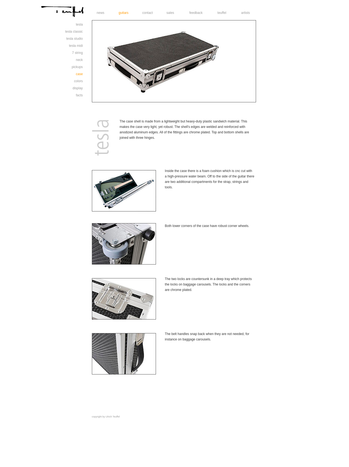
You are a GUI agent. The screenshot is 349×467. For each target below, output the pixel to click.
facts (79, 95)
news (100, 13)
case (79, 74)
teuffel (221, 13)
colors (78, 81)
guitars (123, 13)
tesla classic (74, 31)
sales (170, 13)
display (78, 88)
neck (79, 60)
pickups (77, 67)
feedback (196, 13)
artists (245, 13)
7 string (77, 53)
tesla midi (76, 46)
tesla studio (74, 39)
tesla (79, 24)
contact (147, 13)
